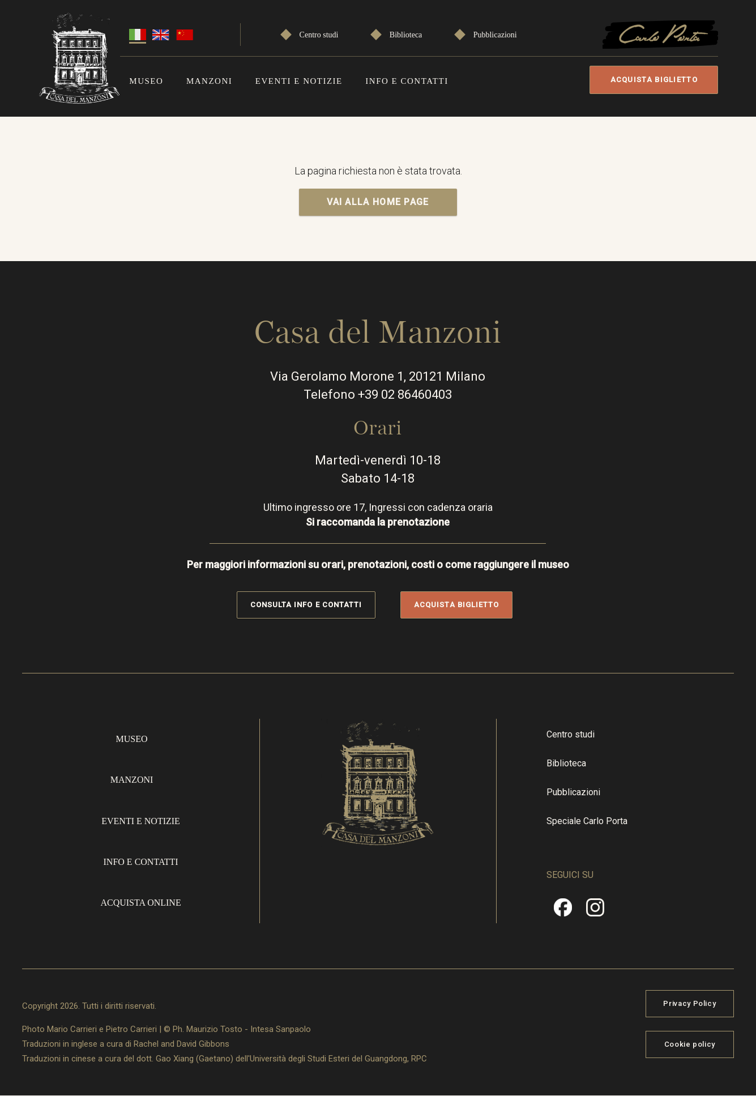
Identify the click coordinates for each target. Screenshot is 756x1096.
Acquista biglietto (654, 79)
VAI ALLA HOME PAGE (378, 202)
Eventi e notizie (299, 81)
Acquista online (140, 902)
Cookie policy (689, 1044)
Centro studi (319, 35)
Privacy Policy (689, 1003)
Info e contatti (406, 81)
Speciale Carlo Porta (586, 821)
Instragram (595, 911)
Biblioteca (406, 35)
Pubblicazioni (495, 35)
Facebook (563, 911)
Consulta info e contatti (306, 604)
